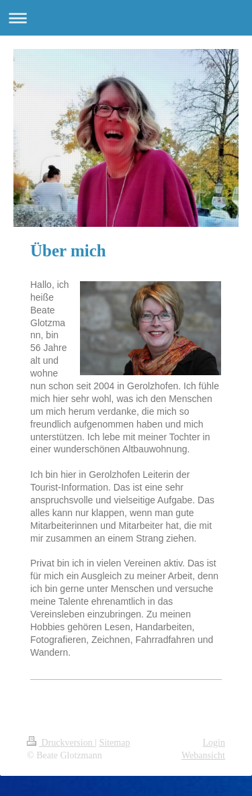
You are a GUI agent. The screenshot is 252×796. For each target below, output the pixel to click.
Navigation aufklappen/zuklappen (126, 17)
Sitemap (114, 743)
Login (214, 743)
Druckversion (61, 743)
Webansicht (203, 755)
